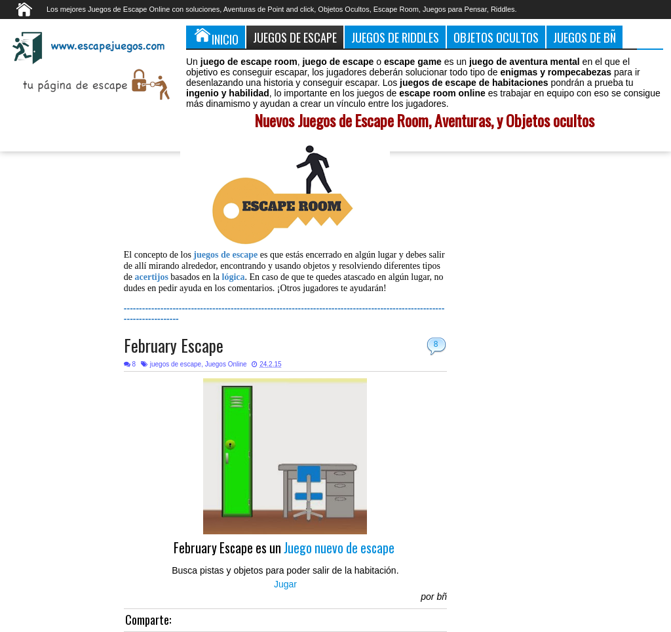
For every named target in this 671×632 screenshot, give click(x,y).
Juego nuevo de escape (340, 547)
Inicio (216, 37)
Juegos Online (226, 364)
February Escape (173, 345)
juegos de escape (175, 364)
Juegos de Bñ (584, 37)
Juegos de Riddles (395, 37)
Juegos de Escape (295, 37)
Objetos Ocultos (496, 37)
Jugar (285, 584)
